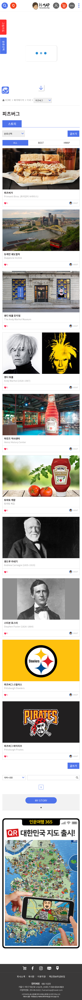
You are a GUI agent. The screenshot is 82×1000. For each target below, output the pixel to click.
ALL (15, 142)
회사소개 (21, 976)
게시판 (31, 976)
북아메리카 (19, 100)
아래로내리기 (41, 89)
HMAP (67, 142)
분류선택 (3, 46)
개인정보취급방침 (57, 976)
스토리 (12, 124)
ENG (72, 5)
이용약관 (41, 976)
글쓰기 (73, 134)
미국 (29, 100)
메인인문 (5, 90)
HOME (6, 100)
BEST (41, 142)
